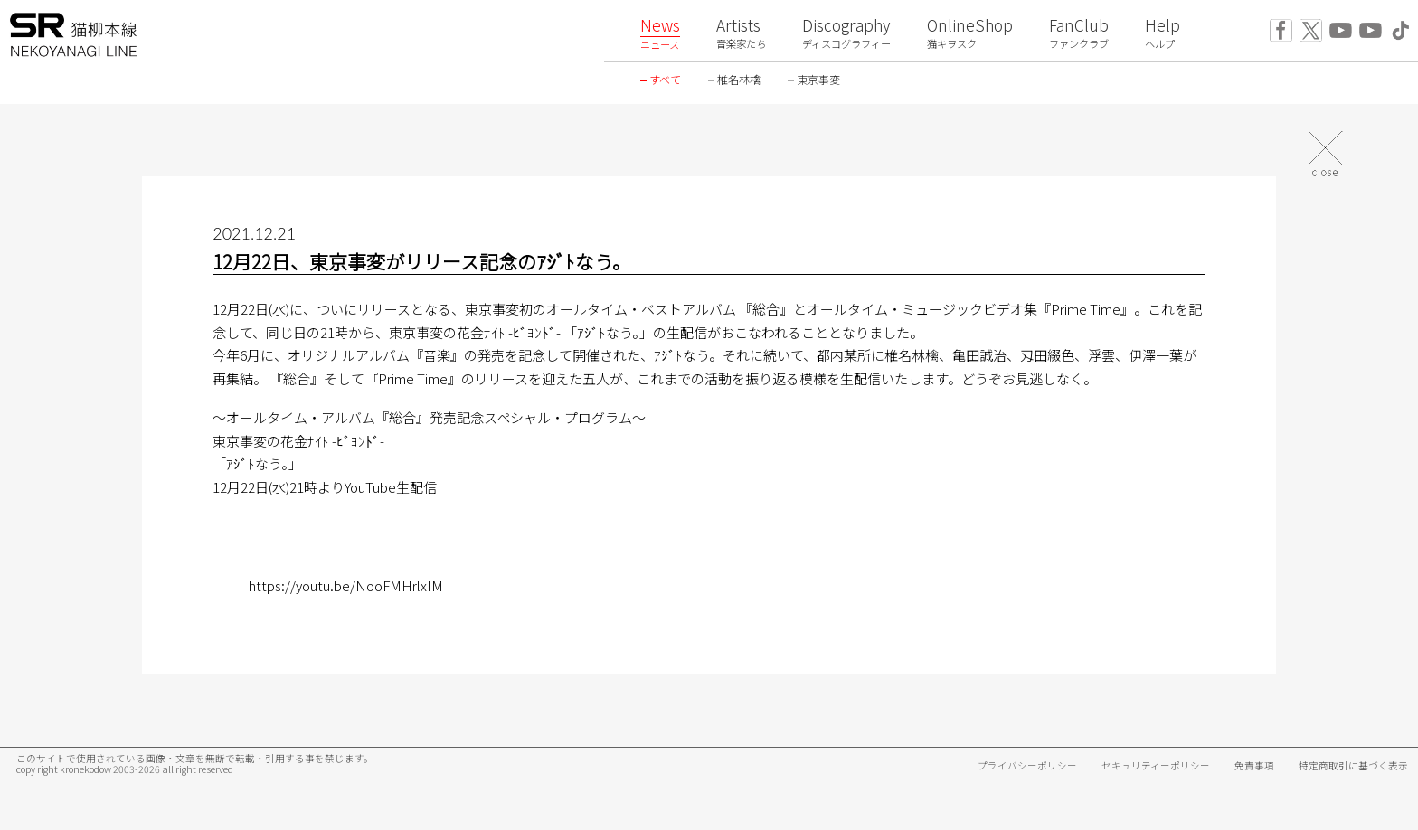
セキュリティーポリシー (1155, 765)
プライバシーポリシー (1027, 765)
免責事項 (1254, 765)
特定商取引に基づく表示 (1353, 765)
